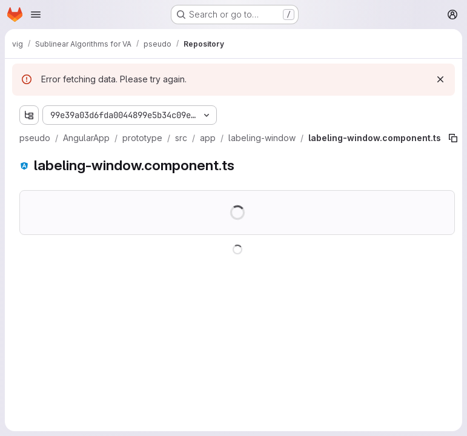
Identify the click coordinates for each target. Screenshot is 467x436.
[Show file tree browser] (29, 115)
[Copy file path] (453, 138)
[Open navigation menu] (35, 14)
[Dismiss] (440, 79)
